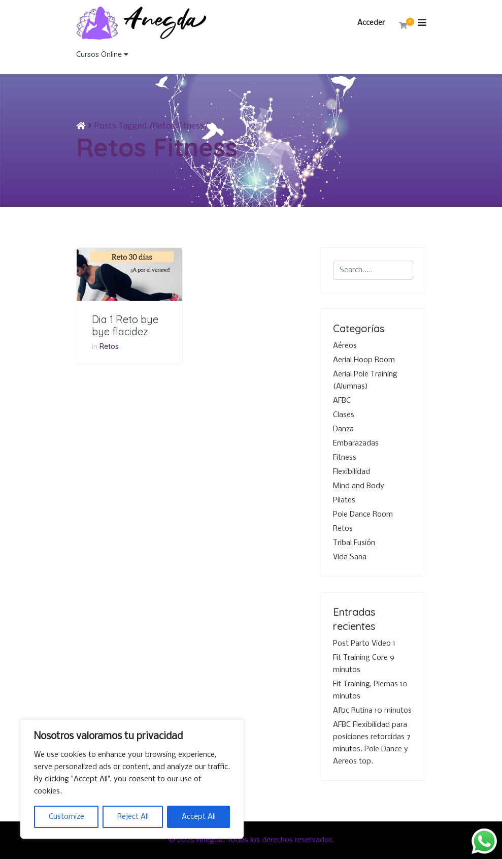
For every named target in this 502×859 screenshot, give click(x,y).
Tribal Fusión (354, 543)
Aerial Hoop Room (364, 360)
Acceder (371, 23)
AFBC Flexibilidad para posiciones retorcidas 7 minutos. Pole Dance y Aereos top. (372, 743)
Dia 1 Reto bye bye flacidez (125, 325)
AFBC (342, 401)
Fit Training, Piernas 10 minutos (370, 690)
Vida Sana (349, 557)
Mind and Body (358, 486)
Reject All (133, 817)
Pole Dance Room (363, 515)
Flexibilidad (351, 472)
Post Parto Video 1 (364, 644)
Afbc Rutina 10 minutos (372, 711)
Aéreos (345, 346)
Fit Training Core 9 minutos (363, 664)
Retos (109, 346)
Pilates (344, 500)
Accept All (199, 817)
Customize (66, 817)
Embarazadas (356, 443)
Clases (343, 415)
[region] (132, 779)
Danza (343, 429)
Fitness (344, 458)
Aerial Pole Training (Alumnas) (365, 380)
